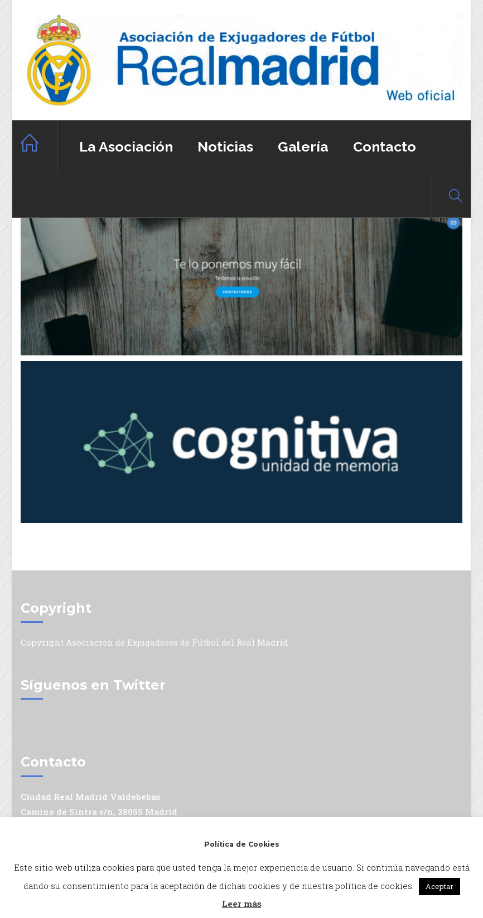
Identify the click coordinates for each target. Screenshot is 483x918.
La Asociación (126, 146)
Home (39, 146)
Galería (303, 146)
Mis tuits (40, 719)
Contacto (384, 146)
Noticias (225, 146)
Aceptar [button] (439, 886)
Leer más (242, 903)
